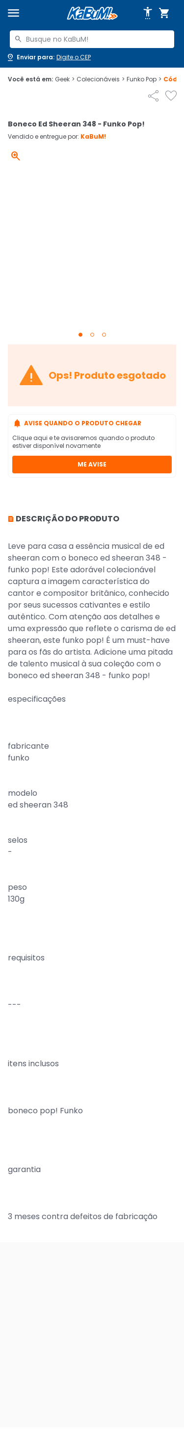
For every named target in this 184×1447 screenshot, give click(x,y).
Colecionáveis (101, 79)
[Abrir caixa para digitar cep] (48, 57)
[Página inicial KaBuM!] (92, 13)
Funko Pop (144, 79)
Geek (65, 79)
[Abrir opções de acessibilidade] (148, 13)
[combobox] (92, 39)
